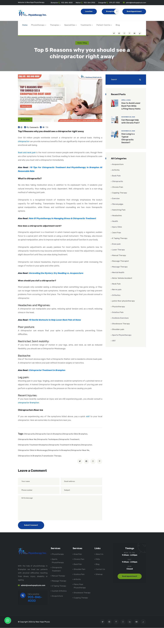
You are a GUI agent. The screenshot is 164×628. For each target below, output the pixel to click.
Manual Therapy (119, 255)
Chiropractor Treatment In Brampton (47, 370)
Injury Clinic (117, 227)
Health (115, 221)
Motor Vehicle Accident (122, 278)
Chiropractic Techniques (47, 439)
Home (24, 25)
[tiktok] (140, 33)
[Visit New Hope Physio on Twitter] (114, 33)
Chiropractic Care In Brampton (48, 434)
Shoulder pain (118, 329)
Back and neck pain (27, 153)
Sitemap (99, 574)
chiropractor (23, 141)
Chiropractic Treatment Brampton (33, 445)
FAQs (98, 559)
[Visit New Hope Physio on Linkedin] (129, 622)
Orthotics (116, 295)
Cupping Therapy (119, 193)
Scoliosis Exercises (120, 318)
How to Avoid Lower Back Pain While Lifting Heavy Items (130, 106)
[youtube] (135, 33)
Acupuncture (117, 164)
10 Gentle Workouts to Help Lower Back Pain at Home (55, 320)
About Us (99, 554)
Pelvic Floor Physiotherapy (80, 586)
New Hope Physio (43, 622)
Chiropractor (86, 445)
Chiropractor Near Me (80, 450)
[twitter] (80, 461)
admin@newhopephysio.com (136, 3)
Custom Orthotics (59, 591)
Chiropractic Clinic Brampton (74, 434)
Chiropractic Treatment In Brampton (64, 445)
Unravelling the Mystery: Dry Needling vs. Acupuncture (56, 273)
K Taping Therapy (119, 238)
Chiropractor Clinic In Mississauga (32, 450)
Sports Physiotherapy (121, 335)
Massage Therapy (120, 267)
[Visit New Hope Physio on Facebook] (119, 33)
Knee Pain (78, 554)
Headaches (117, 216)
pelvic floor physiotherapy (123, 301)
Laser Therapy (118, 250)
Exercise (116, 199)
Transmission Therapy (51, 456)
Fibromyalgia (117, 204)
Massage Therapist (120, 261)
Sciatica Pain (117, 312)
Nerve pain (116, 290)
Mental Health (118, 273)
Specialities (69, 25)
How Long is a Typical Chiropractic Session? (128, 138)
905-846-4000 (67, 3)
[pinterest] (99, 461)
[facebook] (86, 461)
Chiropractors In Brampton (29, 456)
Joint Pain (116, 233)
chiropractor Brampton (28, 403)
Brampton (112, 11)
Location (88, 11)
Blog (118, 25)
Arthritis (116, 170)
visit (88, 416)
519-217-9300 (114, 3)
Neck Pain (116, 284)
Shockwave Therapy (121, 324)
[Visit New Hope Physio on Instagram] (124, 33)
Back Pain (116, 176)
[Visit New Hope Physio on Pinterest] (129, 33)
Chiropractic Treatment (68, 439)
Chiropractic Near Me (27, 439)
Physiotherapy (38, 25)
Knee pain (116, 244)
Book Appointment (134, 11)
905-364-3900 (89, 3)
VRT (114, 341)
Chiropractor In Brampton (59, 450)
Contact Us (100, 569)
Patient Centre (103, 25)
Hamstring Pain (118, 210)
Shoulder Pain (79, 569)
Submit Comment (31, 525)
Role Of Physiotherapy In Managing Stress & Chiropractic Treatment (62, 218)
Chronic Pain (117, 187)
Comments (34, 127)
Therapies (54, 25)
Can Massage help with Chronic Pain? (130, 121)
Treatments (85, 25)
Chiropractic (29, 434)
